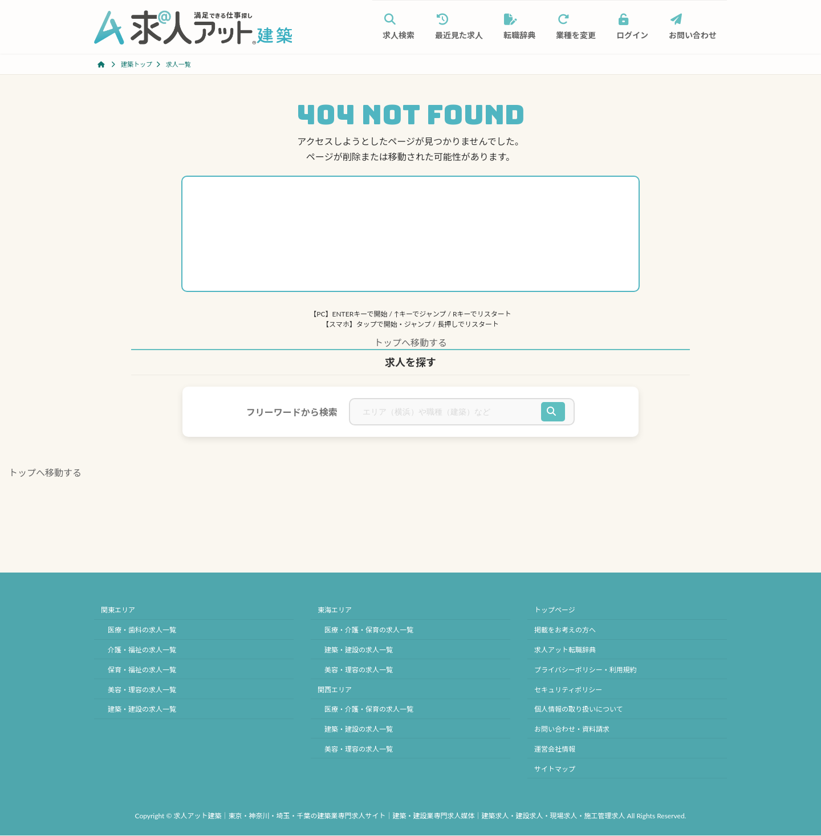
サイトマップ (554, 769)
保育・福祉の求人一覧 (142, 669)
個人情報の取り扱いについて (578, 709)
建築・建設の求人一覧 (142, 709)
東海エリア (335, 610)
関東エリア (118, 610)
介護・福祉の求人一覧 (142, 650)
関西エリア (335, 689)
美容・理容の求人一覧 (142, 689)
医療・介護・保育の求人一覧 (368, 630)
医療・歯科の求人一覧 (142, 630)
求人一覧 (178, 64)
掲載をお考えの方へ (565, 630)
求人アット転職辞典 (565, 650)
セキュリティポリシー (568, 689)
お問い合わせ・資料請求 (571, 729)
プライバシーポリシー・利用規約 (585, 669)
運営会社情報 (554, 749)
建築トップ (136, 64)
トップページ (554, 610)
